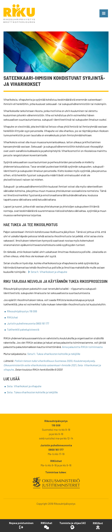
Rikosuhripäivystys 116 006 (22, 311)
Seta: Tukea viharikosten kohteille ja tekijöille (32, 392)
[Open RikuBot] (98, 525)
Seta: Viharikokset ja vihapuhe (24, 386)
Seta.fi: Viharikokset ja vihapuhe (49, 271)
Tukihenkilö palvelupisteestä (23, 329)
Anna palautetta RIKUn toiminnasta (82, 346)
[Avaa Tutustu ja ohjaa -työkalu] (72, 525)
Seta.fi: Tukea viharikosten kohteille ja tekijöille (53, 353)
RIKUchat (12, 317)
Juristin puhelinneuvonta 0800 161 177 (28, 323)
